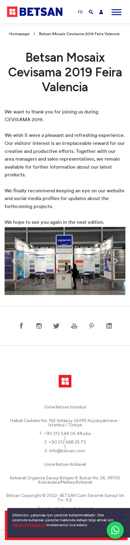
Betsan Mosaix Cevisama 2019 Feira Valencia (79, 34)
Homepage (19, 34)
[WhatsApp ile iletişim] (115, 530)
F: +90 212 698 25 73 (65, 442)
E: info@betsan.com (65, 451)
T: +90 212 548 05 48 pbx (65, 434)
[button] (14, 261)
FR (80, 12)
